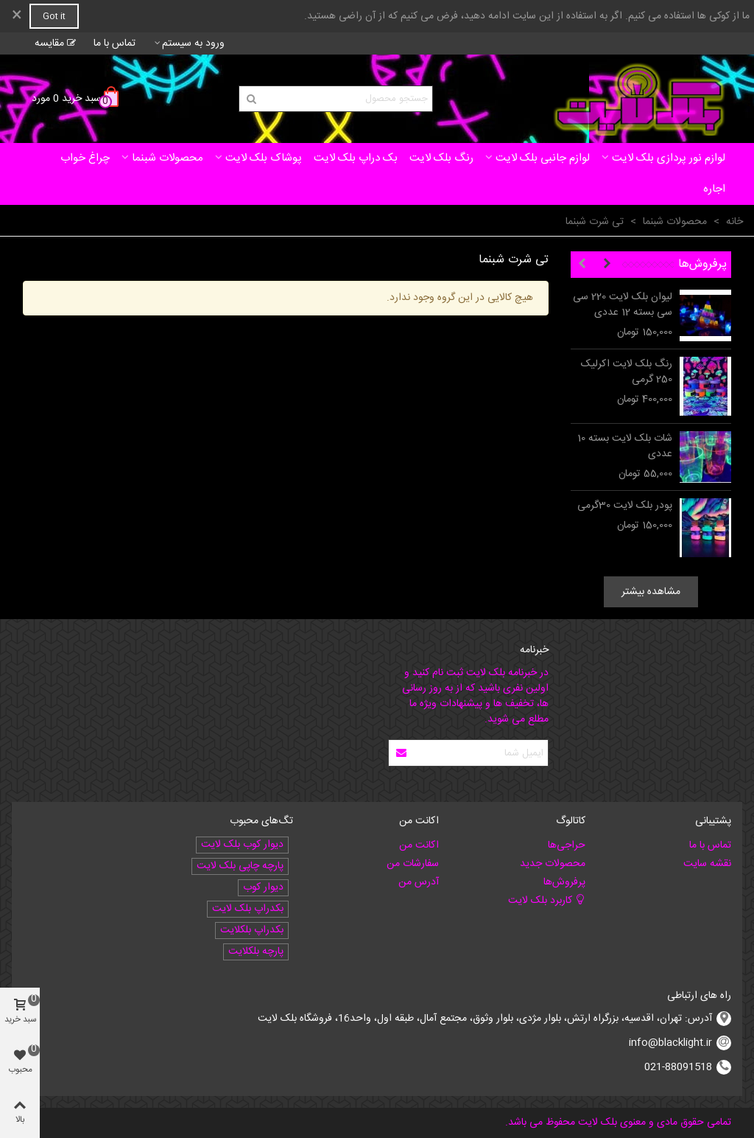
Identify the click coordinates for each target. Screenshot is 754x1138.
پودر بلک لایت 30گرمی (624, 506)
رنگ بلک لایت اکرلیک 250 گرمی (626, 372)
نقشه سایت (707, 864)
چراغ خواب (85, 158)
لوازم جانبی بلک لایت (543, 158)
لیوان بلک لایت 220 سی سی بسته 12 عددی (622, 305)
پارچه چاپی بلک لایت (240, 866)
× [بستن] (17, 16)
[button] (607, 265)
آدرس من (418, 882)
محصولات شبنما (167, 158)
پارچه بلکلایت (255, 951)
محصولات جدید (552, 864)
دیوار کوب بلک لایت (242, 845)
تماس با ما (710, 845)
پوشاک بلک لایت (263, 158)
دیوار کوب (263, 887)
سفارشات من (413, 864)
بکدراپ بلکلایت (251, 930)
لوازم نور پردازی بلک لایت (668, 158)
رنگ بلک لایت (441, 158)
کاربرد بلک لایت (546, 901)
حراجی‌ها (566, 845)
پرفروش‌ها (702, 264)
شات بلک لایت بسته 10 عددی (624, 446)
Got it (54, 16)
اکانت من (419, 845)
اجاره (714, 189)
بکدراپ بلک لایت (247, 909)
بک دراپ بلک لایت (356, 158)
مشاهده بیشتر (650, 592)
